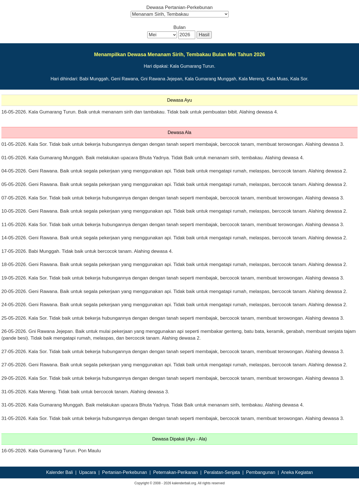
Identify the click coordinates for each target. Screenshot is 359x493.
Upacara (87, 472)
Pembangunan (260, 472)
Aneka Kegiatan (297, 472)
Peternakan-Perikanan (175, 472)
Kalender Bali (59, 472)
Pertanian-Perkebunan (124, 472)
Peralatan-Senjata (222, 472)
